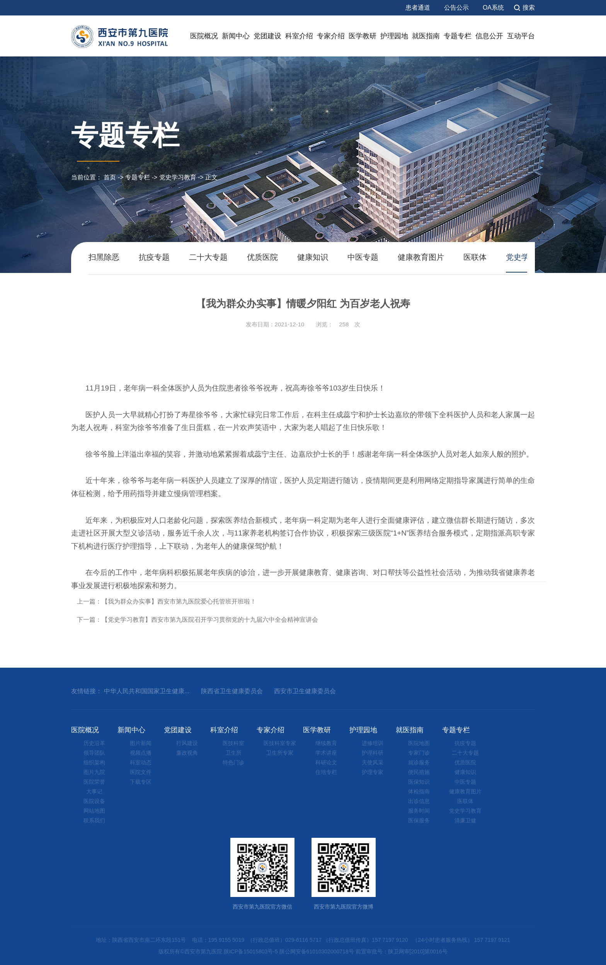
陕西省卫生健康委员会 (232, 691)
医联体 (475, 257)
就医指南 (426, 36)
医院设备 (94, 801)
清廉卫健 (465, 820)
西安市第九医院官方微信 (262, 874)
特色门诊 (233, 762)
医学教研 (362, 36)
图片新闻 (141, 743)
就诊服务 (419, 762)
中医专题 (362, 257)
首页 (110, 177)
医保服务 (419, 820)
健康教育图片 (421, 257)
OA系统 (493, 7)
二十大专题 (208, 257)
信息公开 (489, 36)
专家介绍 (331, 36)
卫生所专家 (279, 753)
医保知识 (419, 782)
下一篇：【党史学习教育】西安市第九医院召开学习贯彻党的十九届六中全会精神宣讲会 (197, 644)
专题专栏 (458, 36)
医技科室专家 (280, 743)
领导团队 (94, 753)
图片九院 (94, 772)
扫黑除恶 (104, 257)
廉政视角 (187, 753)
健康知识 (312, 257)
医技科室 (233, 743)
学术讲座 (326, 753)
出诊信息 (419, 801)
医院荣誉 (94, 782)
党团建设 (267, 36)
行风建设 (187, 743)
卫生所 (233, 753)
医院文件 (141, 772)
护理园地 (394, 36)
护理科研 (372, 753)
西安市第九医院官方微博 (344, 874)
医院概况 (204, 36)
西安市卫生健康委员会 (305, 691)
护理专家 (372, 772)
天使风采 (372, 762)
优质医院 (262, 257)
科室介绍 (299, 36)
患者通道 (417, 7)
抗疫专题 (154, 257)
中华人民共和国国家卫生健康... (146, 691)
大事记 (94, 791)
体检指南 (419, 791)
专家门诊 (419, 753)
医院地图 (419, 743)
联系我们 (94, 820)
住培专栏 (326, 772)
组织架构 (94, 762)
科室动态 (141, 762)
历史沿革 (94, 743)
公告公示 (456, 7)
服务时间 (419, 811)
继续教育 (326, 743)
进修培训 (372, 743)
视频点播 (141, 753)
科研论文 (326, 762)
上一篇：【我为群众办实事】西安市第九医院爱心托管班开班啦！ (166, 625)
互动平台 (521, 36)
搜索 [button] (529, 7)
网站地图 (94, 811)
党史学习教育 (177, 177)
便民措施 (419, 772)
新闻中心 (236, 36)
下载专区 (141, 782)
